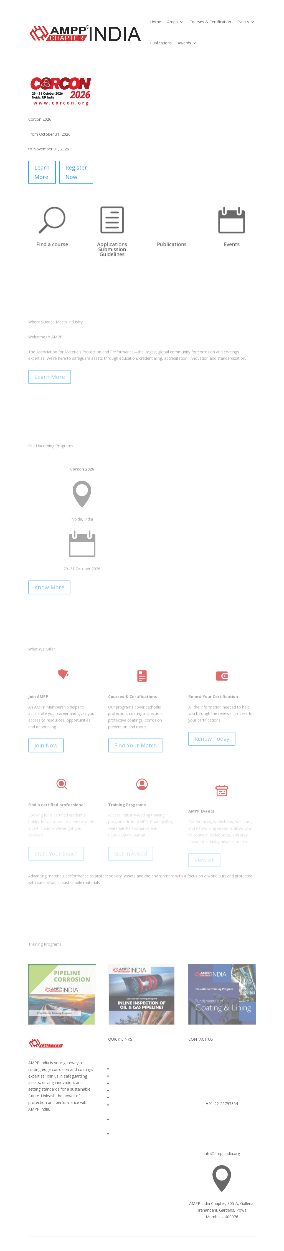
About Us (120, 1068)
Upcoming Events (127, 1090)
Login (117, 1133)
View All (204, 971)
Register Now (76, 172)
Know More (49, 667)
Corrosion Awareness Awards (138, 1083)
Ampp (172, 21)
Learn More (42, 172)
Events (243, 21)
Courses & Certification (210, 21)
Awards (184, 43)
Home (155, 21)
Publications (161, 43)
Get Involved (130, 964)
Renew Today (211, 850)
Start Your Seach (56, 964)
